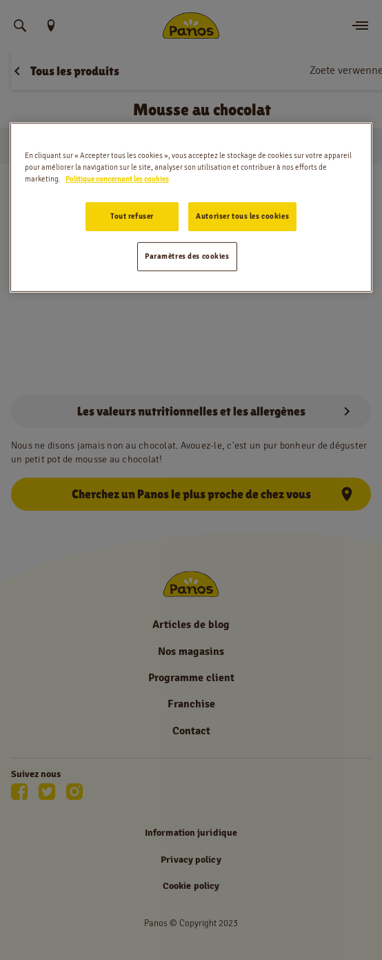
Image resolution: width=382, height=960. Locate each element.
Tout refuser (132, 216)
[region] (191, 207)
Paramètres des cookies (187, 256)
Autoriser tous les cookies (242, 216)
